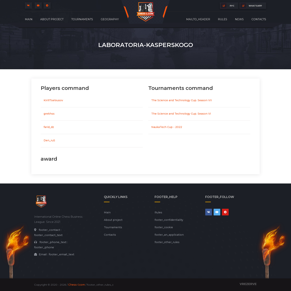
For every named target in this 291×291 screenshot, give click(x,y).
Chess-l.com (76, 284)
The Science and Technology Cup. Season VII (181, 100)
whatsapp (251, 5)
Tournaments (82, 19)
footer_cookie (164, 227)
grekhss (49, 113)
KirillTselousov (53, 100)
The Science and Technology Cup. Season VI (181, 113)
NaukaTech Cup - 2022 (166, 127)
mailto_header (198, 19)
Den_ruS (49, 140)
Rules (222, 19)
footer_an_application (169, 234)
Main (28, 19)
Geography (110, 19)
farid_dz (49, 127)
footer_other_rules (167, 242)
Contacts (258, 19)
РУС (227, 5)
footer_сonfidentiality (169, 220)
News (239, 19)
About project (51, 19)
